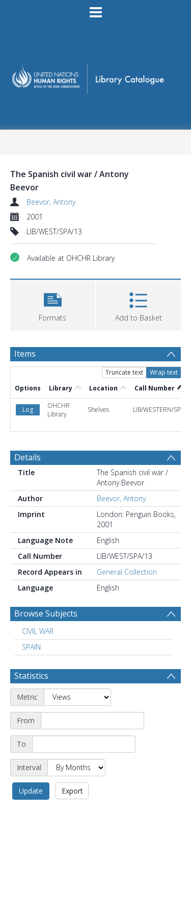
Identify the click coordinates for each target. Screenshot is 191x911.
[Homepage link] (95, 76)
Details (27, 457)
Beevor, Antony (50, 202)
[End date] (83, 744)
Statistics (31, 675)
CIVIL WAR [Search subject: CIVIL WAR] (37, 631)
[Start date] (92, 720)
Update (31, 791)
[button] (52, 304)
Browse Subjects (45, 613)
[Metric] (77, 697)
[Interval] (76, 767)
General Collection (127, 572)
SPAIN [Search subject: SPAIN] (31, 647)
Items (25, 353)
